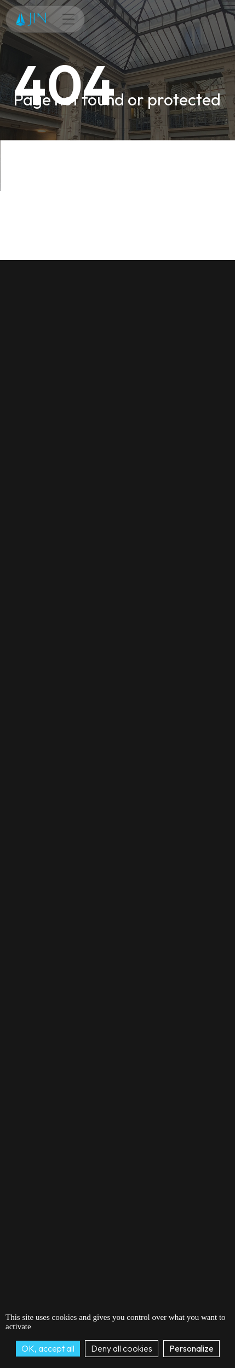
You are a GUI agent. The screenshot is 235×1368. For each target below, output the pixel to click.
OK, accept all (47, 1348)
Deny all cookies (121, 1348)
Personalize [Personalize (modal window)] (191, 1348)
